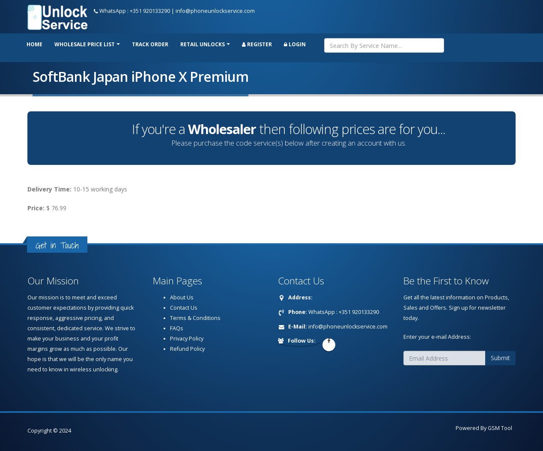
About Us (182, 297)
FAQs (176, 328)
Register (257, 44)
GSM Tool (500, 428)
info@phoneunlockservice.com (215, 11)
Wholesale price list (84, 44)
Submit (500, 358)
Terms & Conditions (195, 318)
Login (295, 44)
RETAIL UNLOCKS (202, 44)
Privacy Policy (186, 338)
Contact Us (183, 307)
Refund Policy (187, 348)
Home (34, 44)
